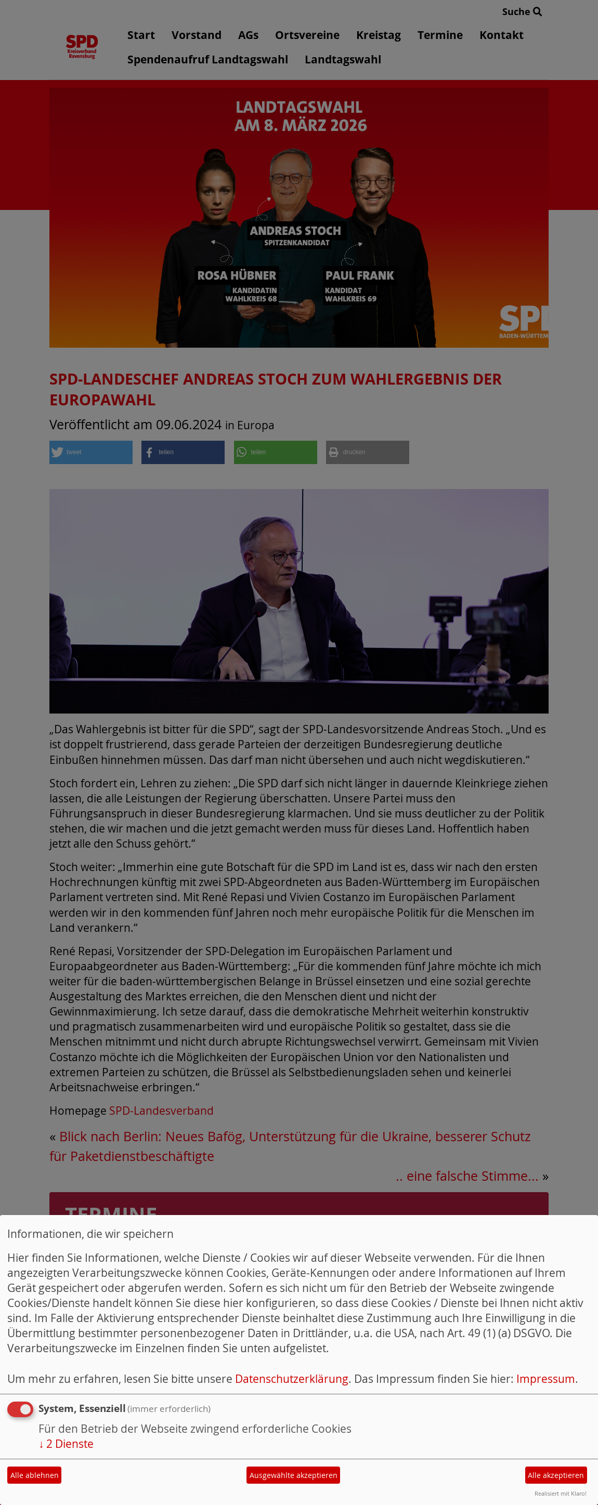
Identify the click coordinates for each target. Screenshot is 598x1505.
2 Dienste (66, 1443)
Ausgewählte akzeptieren (293, 1475)
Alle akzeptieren (556, 1475)
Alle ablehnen (34, 1475)
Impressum (545, 1378)
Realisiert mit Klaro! (561, 1493)
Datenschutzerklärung (291, 1378)
